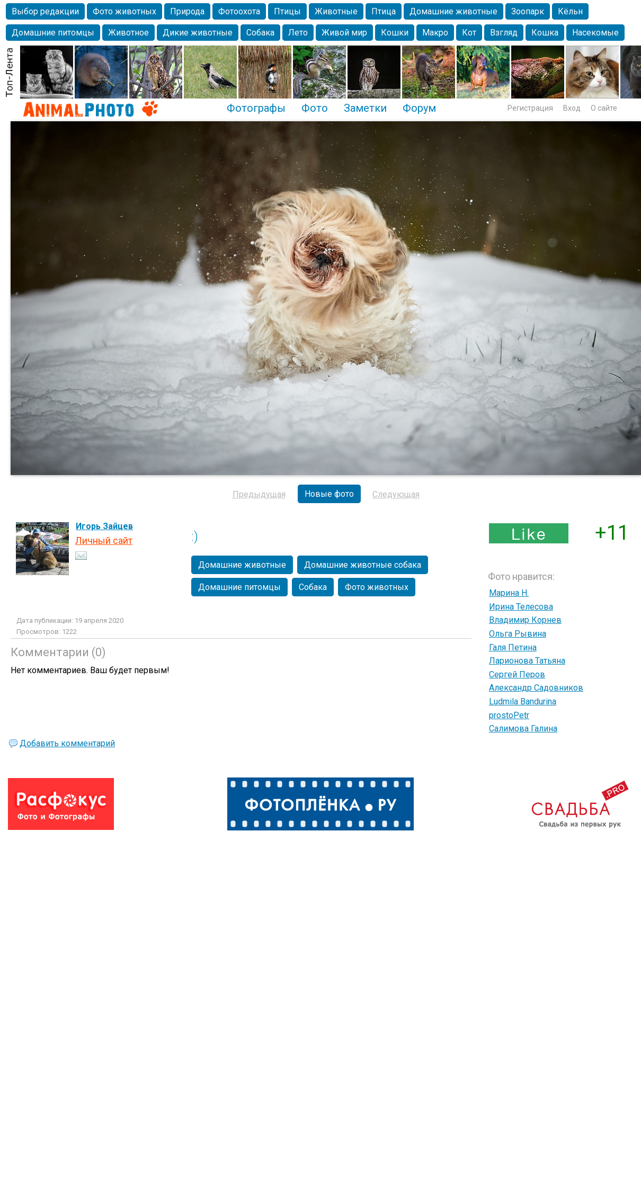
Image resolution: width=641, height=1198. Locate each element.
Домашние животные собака (362, 565)
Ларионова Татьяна (527, 661)
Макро (435, 33)
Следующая (396, 494)
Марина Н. (509, 593)
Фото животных (124, 11)
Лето (298, 33)
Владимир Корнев (525, 620)
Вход (572, 108)
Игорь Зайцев (104, 526)
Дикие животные (198, 33)
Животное (128, 33)
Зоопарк (527, 11)
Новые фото (329, 494)
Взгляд (504, 33)
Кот (469, 33)
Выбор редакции (45, 11)
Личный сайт (103, 540)
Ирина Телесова (521, 607)
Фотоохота (239, 11)
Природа (187, 11)
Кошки (394, 33)
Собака (260, 33)
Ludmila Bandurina (522, 701)
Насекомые (595, 33)
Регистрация (530, 108)
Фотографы (256, 108)
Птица (383, 11)
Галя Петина (513, 647)
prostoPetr (509, 715)
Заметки (365, 108)
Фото (314, 108)
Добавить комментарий (67, 743)
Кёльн (570, 11)
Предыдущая (259, 494)
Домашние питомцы (53, 33)
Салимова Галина (523, 728)
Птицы (287, 11)
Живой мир (344, 33)
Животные (336, 11)
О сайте (604, 108)
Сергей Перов (517, 674)
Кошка (544, 33)
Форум (419, 108)
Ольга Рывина (517, 634)
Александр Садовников (536, 688)
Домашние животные (453, 11)
